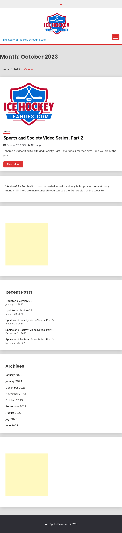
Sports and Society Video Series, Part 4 (29, 329)
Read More (13, 164)
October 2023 (14, 400)
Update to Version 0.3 (18, 300)
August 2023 (13, 412)
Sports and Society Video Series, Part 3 (29, 339)
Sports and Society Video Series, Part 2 (43, 138)
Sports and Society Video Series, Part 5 (29, 320)
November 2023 (15, 394)
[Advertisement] (26, 244)
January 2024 (13, 381)
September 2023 (16, 406)
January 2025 (13, 375)
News (6, 131)
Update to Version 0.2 (18, 310)
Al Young (36, 145)
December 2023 (15, 387)
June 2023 (11, 425)
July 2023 (11, 419)
